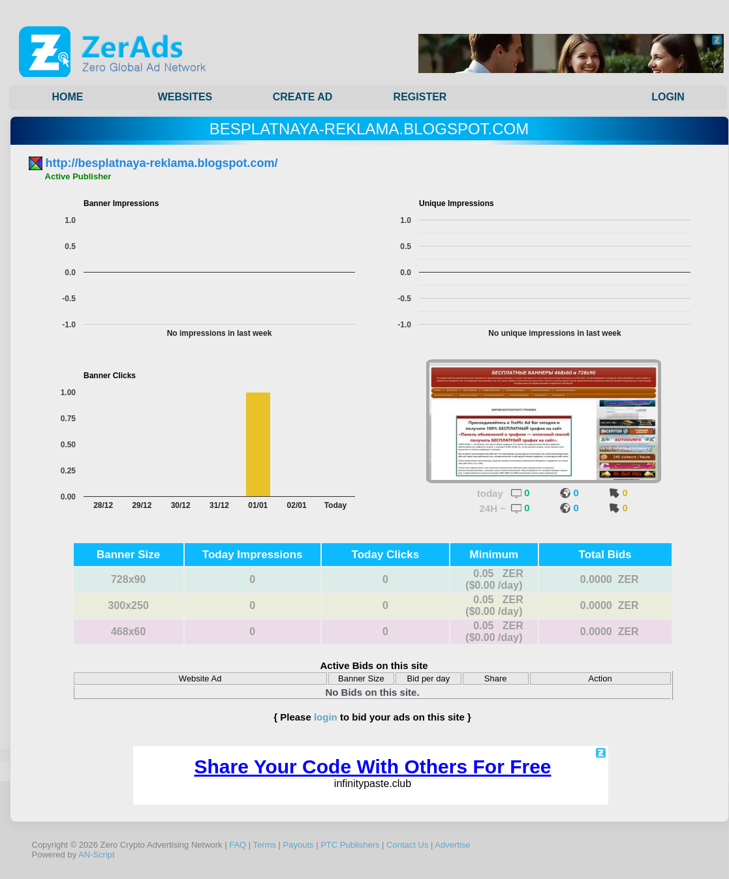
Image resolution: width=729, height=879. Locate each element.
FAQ (237, 845)
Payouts (298, 845)
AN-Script (96, 854)
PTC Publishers (349, 845)
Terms (264, 845)
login (325, 717)
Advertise (452, 845)
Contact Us (407, 845)
